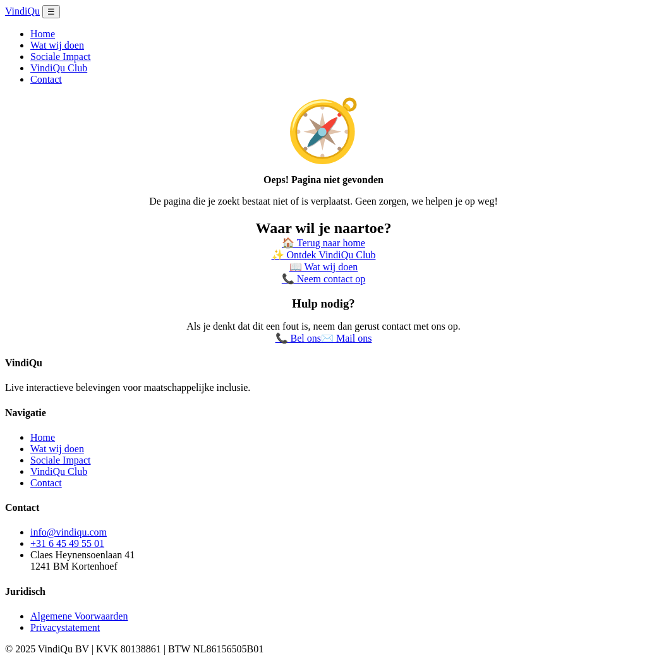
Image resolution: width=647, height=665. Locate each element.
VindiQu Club (58, 68)
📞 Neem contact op (323, 278)
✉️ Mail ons (346, 338)
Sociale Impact (60, 56)
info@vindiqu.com (68, 532)
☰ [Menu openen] (51, 11)
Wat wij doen (57, 45)
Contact (46, 79)
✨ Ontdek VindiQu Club (324, 254)
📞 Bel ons (298, 338)
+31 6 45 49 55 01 (67, 543)
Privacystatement (65, 627)
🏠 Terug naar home (323, 242)
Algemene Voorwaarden (79, 616)
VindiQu (22, 11)
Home (42, 33)
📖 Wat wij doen (323, 266)
